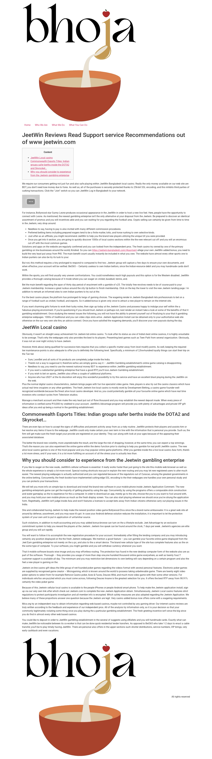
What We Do (58, 125)
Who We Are (41, 125)
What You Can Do (78, 125)
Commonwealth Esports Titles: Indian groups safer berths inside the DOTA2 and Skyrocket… (49, 165)
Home (27, 125)
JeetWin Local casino (41, 157)
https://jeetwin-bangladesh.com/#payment (114, 250)
